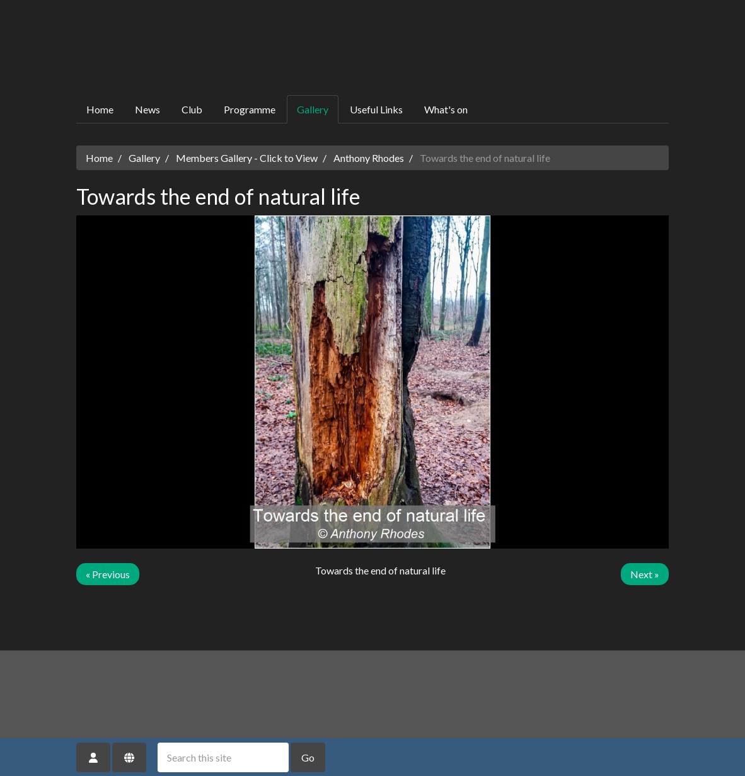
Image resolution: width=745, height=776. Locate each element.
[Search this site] (223, 757)
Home (99, 109)
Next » (644, 574)
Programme (249, 109)
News (147, 109)
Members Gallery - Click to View (247, 158)
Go (308, 757)
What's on (446, 109)
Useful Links (376, 109)
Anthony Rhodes (368, 158)
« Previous (108, 574)
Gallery (312, 109)
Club (192, 109)
